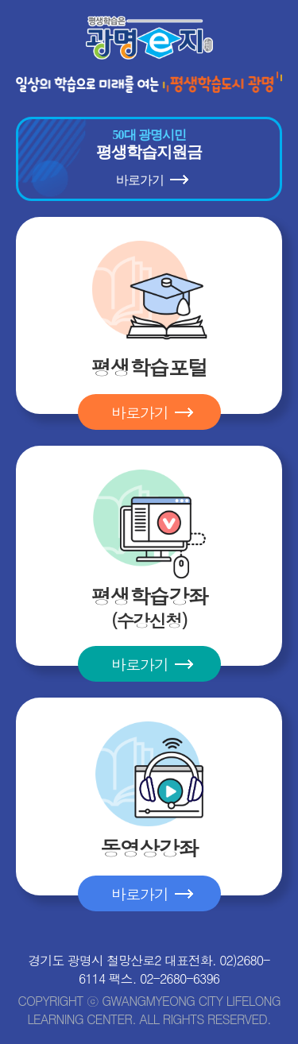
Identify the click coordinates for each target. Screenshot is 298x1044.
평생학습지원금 (149, 159)
